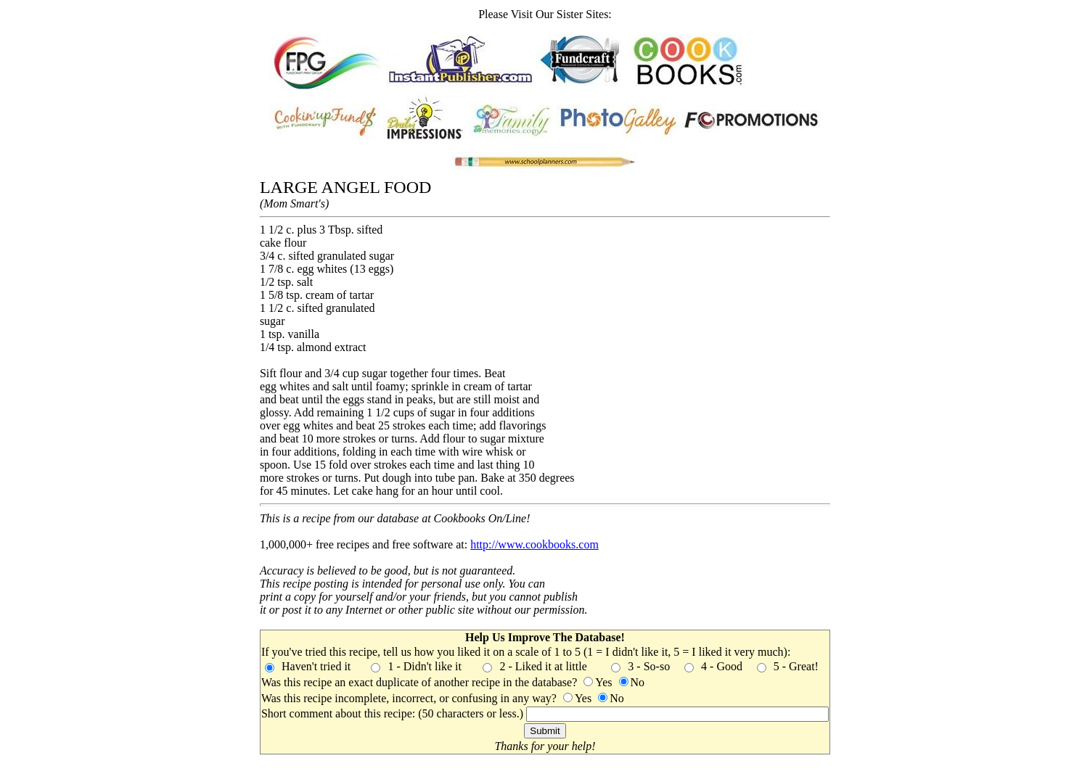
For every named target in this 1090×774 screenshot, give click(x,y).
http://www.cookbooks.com (534, 544)
